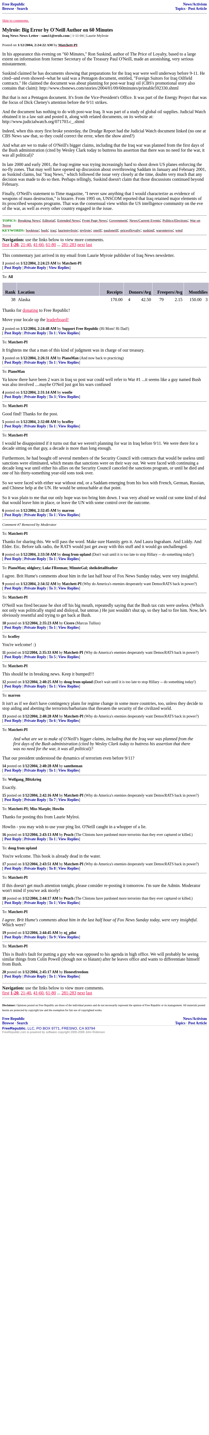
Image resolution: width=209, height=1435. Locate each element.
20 (4, 972)
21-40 (26, 244)
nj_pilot (70, 933)
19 (4, 933)
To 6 (52, 721)
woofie (67, 392)
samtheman (73, 766)
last (89, 244)
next (81, 244)
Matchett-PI (72, 263)
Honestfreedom (76, 972)
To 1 (52, 333)
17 (4, 864)
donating (30, 310)
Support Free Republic (80, 329)
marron (68, 510)
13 (4, 716)
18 (4, 898)
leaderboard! (57, 319)
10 (4, 623)
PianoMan (70, 358)
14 (4, 766)
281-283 (68, 244)
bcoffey (68, 422)
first (5, 244)
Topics (180, 9)
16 (4, 835)
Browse (8, 9)
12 (4, 682)
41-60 (38, 244)
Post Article (197, 9)
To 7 (52, 800)
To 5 (52, 657)
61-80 (51, 244)
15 (4, 795)
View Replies (59, 268)
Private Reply (35, 268)
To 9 (52, 937)
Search (22, 9)
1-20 (14, 244)
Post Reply (13, 268)
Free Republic (13, 4)
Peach (69, 835)
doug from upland (76, 554)
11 (4, 652)
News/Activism (195, 4)
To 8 (52, 868)
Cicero (69, 623)
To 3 (52, 397)
